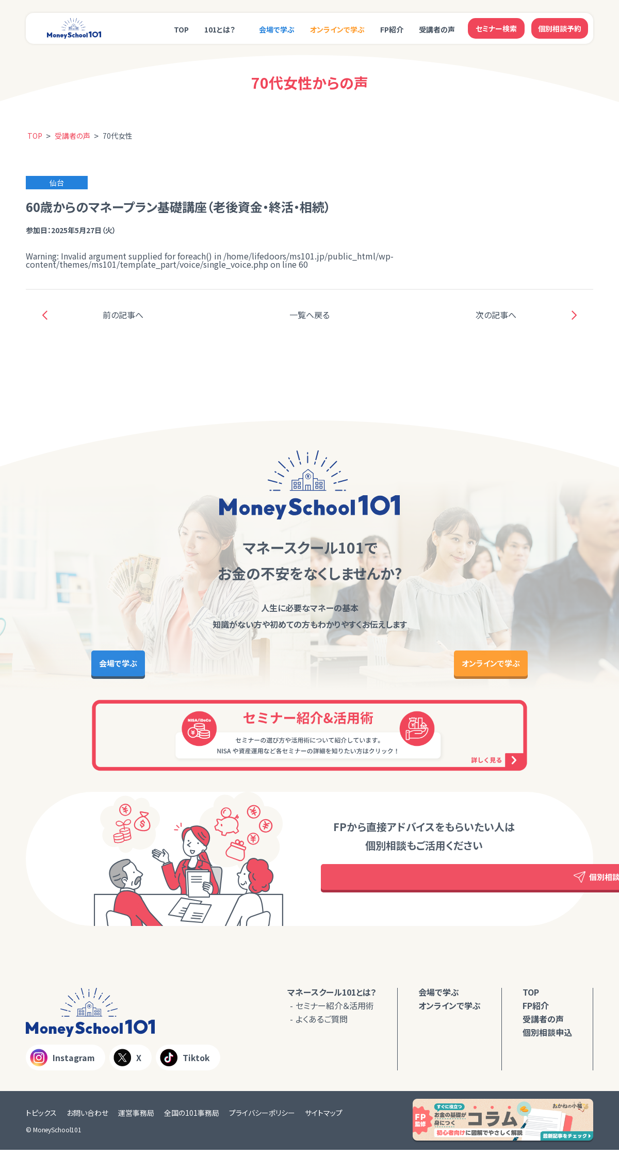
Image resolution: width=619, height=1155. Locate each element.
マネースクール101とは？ (332, 997)
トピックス (41, 1118)
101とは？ (219, 29)
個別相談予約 (559, 28)
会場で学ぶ (277, 29)
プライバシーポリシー (262, 1118)
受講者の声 (437, 29)
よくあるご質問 (322, 1024)
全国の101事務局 (191, 1118)
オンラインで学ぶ (337, 29)
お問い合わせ (87, 1118)
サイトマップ (324, 1118)
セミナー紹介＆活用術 (335, 1010)
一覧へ (309, 315)
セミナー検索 (496, 28)
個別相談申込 (547, 1037)
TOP (181, 29)
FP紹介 (391, 29)
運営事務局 (136, 1118)
